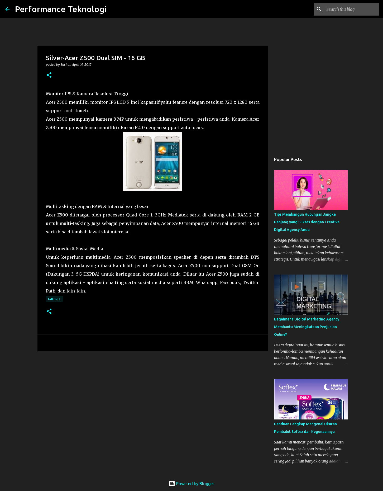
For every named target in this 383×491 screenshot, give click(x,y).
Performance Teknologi (61, 9)
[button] (49, 75)
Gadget (54, 299)
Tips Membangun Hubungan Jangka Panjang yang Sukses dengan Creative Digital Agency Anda (306, 222)
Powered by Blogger (191, 483)
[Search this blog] (351, 9)
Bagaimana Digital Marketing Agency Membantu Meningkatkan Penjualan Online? (306, 327)
